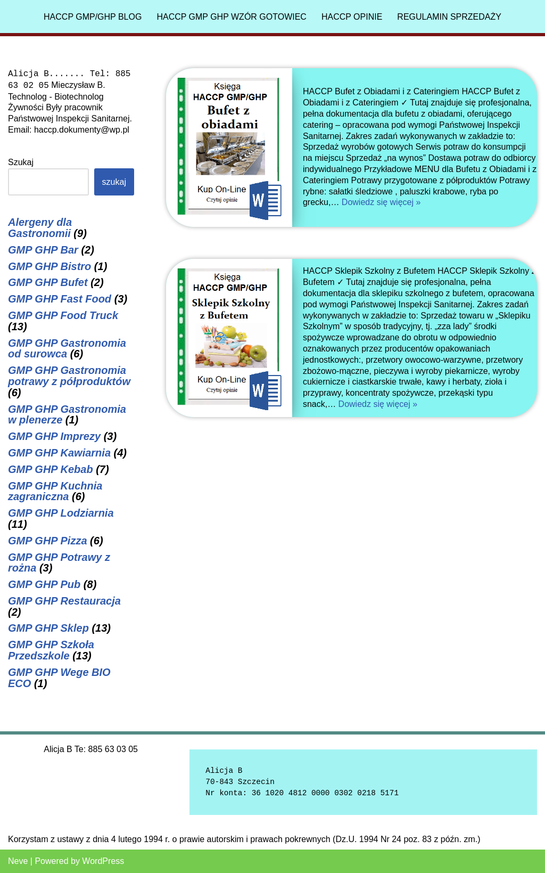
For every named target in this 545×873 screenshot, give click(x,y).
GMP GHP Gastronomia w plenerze (67, 414)
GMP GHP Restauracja (64, 601)
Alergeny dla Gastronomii (40, 227)
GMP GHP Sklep (48, 628)
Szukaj (21, 162)
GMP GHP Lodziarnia (61, 513)
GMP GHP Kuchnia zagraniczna (55, 491)
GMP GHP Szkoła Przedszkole (51, 650)
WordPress (103, 861)
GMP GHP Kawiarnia (59, 453)
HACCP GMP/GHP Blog (93, 16)
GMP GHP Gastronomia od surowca (67, 348)
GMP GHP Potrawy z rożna (59, 562)
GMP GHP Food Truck (63, 315)
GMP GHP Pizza (47, 540)
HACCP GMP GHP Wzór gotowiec (231, 16)
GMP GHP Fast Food (59, 299)
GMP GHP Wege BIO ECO (59, 677)
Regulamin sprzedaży (449, 16)
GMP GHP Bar (43, 250)
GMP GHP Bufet (48, 282)
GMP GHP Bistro (49, 266)
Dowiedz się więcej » (381, 202)
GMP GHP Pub (44, 584)
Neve (18, 861)
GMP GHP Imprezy (54, 436)
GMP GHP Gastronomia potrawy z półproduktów (69, 375)
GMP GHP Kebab (50, 469)
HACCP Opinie (351, 16)
